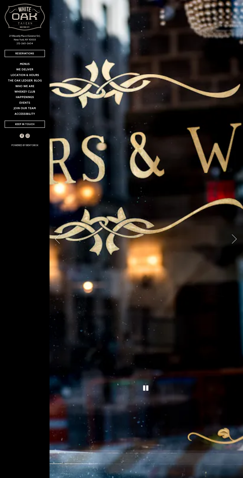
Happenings (25, 97)
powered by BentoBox (30, 145)
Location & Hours (25, 75)
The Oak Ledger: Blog (25, 80)
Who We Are (24, 86)
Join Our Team (25, 108)
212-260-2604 (25, 43)
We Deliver (25, 69)
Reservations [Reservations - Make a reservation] (24, 53)
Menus (25, 64)
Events (24, 102)
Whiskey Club (25, 91)
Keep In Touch (24, 124)
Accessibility (25, 113)
